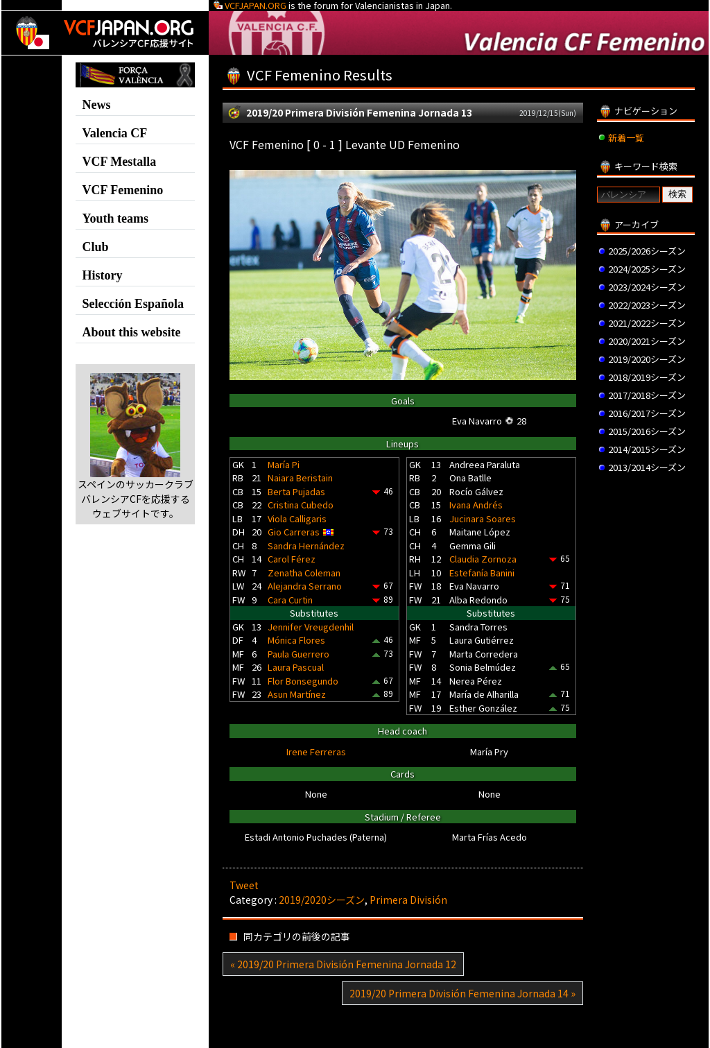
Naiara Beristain (300, 477)
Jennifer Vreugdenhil (311, 626)
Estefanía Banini (481, 572)
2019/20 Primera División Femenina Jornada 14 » (462, 993)
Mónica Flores (296, 639)
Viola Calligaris (297, 518)
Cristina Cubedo (301, 504)
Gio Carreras (294, 531)
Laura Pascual (296, 666)
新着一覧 (626, 137)
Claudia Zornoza (483, 558)
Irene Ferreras (316, 751)
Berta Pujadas (296, 491)
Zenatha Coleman (304, 572)
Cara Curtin (290, 599)
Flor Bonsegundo (303, 680)
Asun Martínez (297, 694)
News (96, 105)
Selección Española (133, 304)
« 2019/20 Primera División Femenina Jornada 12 (343, 964)
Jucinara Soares (482, 518)
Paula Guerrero (298, 653)
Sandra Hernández (306, 545)
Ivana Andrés (476, 504)
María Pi (284, 464)
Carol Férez (291, 558)
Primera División (408, 900)
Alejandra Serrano (305, 585)
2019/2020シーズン (322, 900)
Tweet (244, 885)
